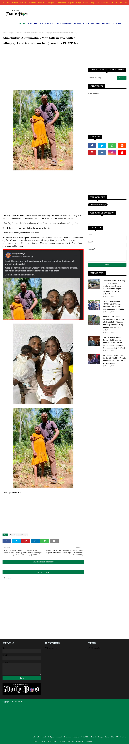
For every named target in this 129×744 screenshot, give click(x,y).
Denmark (41, 3)
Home (4, 32)
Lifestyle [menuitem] (116, 23)
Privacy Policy (52, 741)
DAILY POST (20, 702)
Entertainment (14, 535)
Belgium (23, 3)
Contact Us (89, 741)
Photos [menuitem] (105, 23)
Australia (32, 3)
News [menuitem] (29, 23)
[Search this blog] (102, 78)
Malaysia (50, 3)
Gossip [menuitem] (77, 23)
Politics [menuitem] (38, 23)
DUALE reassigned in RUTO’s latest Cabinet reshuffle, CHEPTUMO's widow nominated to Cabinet (114, 305)
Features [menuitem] (95, 23)
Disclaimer (80, 741)
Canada (15, 3)
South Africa (61, 3)
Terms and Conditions (66, 741)
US (4, 3)
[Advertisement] (43, 70)
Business (104, 3)
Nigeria (71, 3)
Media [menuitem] (86, 23)
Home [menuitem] (22, 23)
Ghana (85, 3)
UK (8, 3)
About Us (42, 741)
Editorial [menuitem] (50, 23)
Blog (92, 3)
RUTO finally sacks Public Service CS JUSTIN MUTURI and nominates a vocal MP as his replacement (114, 359)
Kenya (78, 3)
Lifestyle (10, 32)
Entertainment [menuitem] (64, 23)
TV (97, 3)
